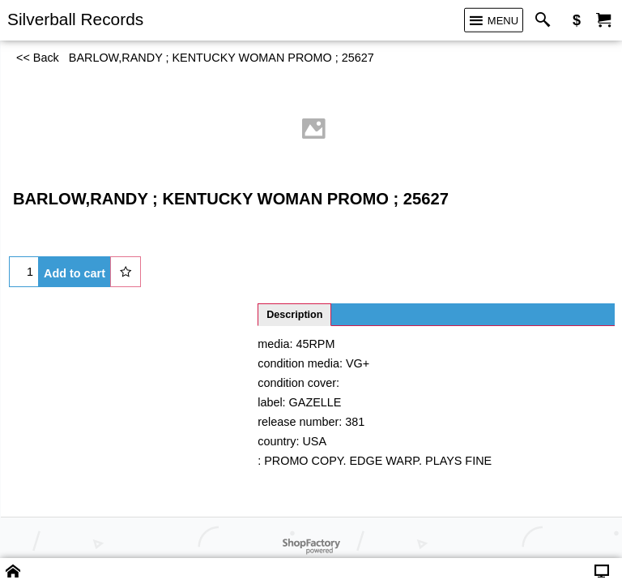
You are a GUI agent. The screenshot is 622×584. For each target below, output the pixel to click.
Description (294, 314)
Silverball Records (75, 19)
